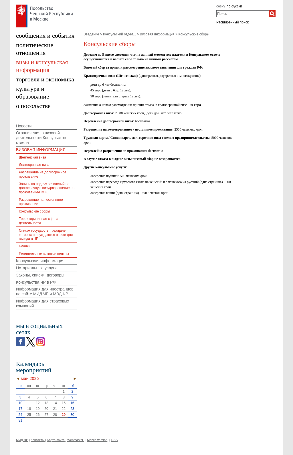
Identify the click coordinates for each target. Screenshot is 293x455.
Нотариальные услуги (36, 268)
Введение (91, 34)
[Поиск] (272, 13)
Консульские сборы (34, 211)
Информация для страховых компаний (42, 303)
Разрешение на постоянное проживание (41, 202)
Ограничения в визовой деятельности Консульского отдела (42, 138)
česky (220, 6)
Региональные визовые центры (44, 254)
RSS (114, 440)
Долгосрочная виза (34, 165)
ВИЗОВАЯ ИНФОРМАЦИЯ (41, 149)
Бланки (24, 246)
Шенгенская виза (32, 157)
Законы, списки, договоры (40, 275)
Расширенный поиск (232, 22)
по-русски (234, 6)
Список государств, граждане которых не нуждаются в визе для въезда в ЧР (46, 234)
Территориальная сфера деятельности (38, 221)
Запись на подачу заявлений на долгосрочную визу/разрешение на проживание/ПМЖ (46, 188)
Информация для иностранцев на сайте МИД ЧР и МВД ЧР (45, 291)
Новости (23, 126)
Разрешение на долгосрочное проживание (42, 174)
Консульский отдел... (119, 34)
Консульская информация (40, 260)
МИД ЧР (22, 440)
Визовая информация (157, 34)
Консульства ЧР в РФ (36, 282)
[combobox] (242, 13)
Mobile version (97, 440)
